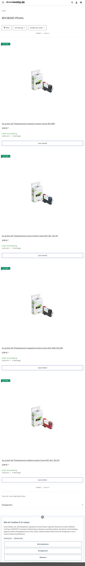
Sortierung (19, 28)
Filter (7, 28)
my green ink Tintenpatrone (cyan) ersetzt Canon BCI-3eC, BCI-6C (30, 236)
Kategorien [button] (7, 505)
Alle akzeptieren (43, 544)
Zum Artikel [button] (42, 143)
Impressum (8, 538)
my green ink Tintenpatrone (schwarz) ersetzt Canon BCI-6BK (28, 123)
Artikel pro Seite (36, 28)
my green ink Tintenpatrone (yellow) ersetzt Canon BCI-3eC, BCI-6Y (30, 460)
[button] (72, 2)
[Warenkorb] (81, 2)
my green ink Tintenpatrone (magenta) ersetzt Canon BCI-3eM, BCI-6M (32, 348)
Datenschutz (18, 538)
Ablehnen (43, 557)
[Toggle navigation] (3, 1)
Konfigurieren (43, 551)
